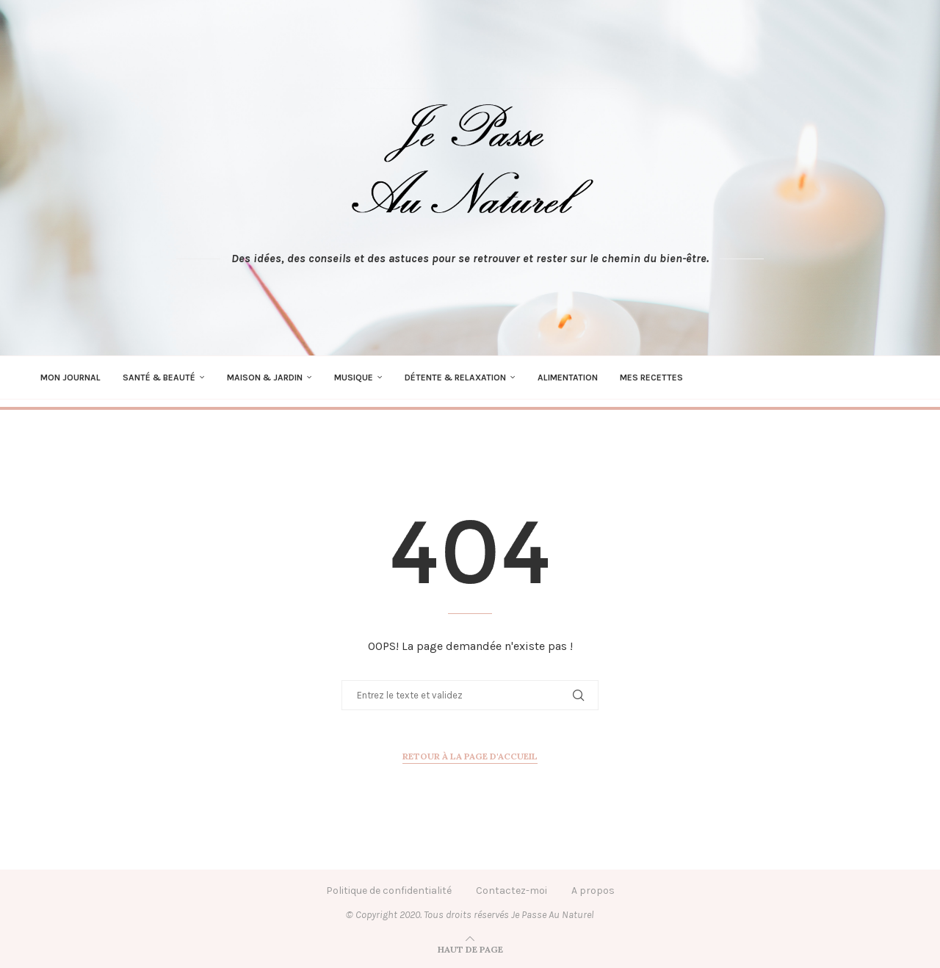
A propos (593, 890)
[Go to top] (470, 949)
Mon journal (70, 377)
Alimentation (568, 377)
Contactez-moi (511, 890)
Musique (353, 377)
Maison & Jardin (265, 377)
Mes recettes (651, 377)
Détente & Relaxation (455, 377)
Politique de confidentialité (389, 890)
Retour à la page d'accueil (470, 756)
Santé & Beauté (159, 377)
